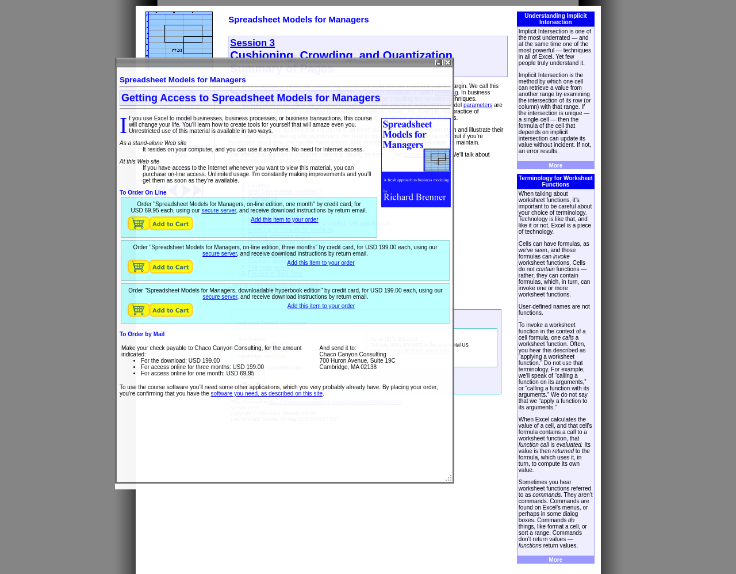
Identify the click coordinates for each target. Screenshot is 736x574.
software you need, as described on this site (266, 393)
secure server (218, 210)
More (555, 165)
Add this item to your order (284, 219)
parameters (478, 105)
